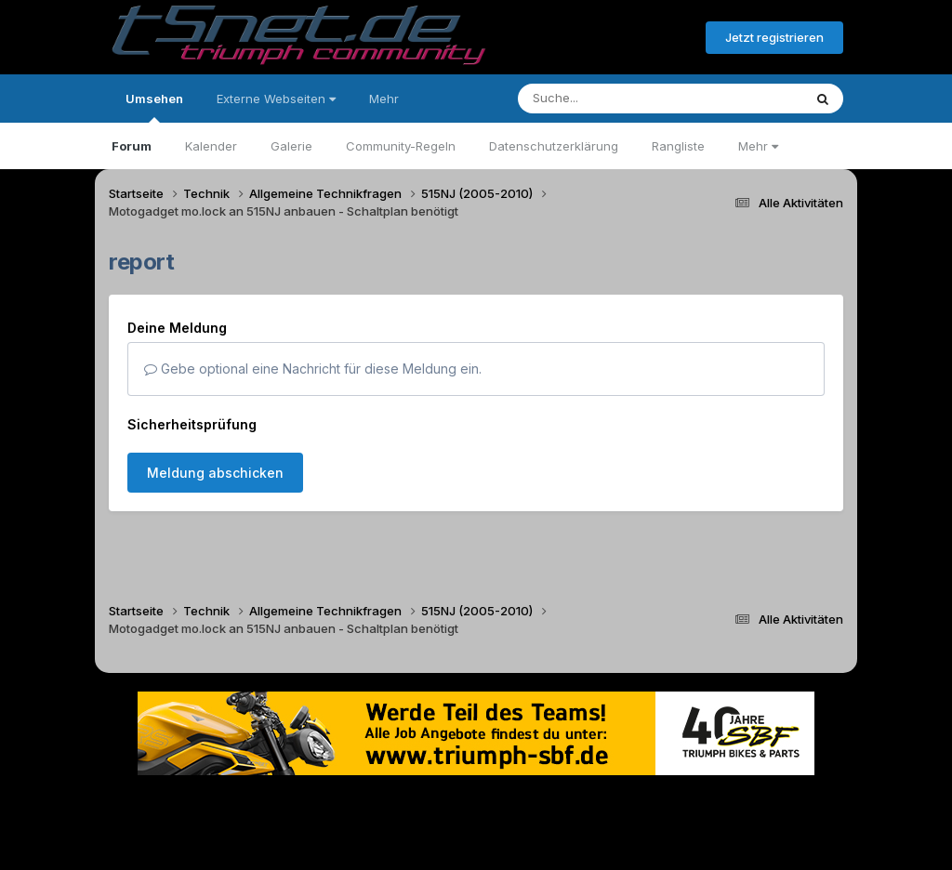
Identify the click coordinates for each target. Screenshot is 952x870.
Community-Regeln (401, 145)
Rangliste (678, 145)
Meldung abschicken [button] (215, 473)
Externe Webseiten (276, 98)
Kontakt (594, 803)
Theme (374, 803)
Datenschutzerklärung (553, 145)
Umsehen (154, 107)
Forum (132, 145)
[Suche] (622, 98)
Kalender (211, 145)
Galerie (291, 145)
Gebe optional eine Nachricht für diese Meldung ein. (313, 368)
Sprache (297, 803)
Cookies (660, 803)
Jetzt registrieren (774, 37)
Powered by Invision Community (476, 843)
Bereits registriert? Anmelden (590, 38)
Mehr (758, 145)
